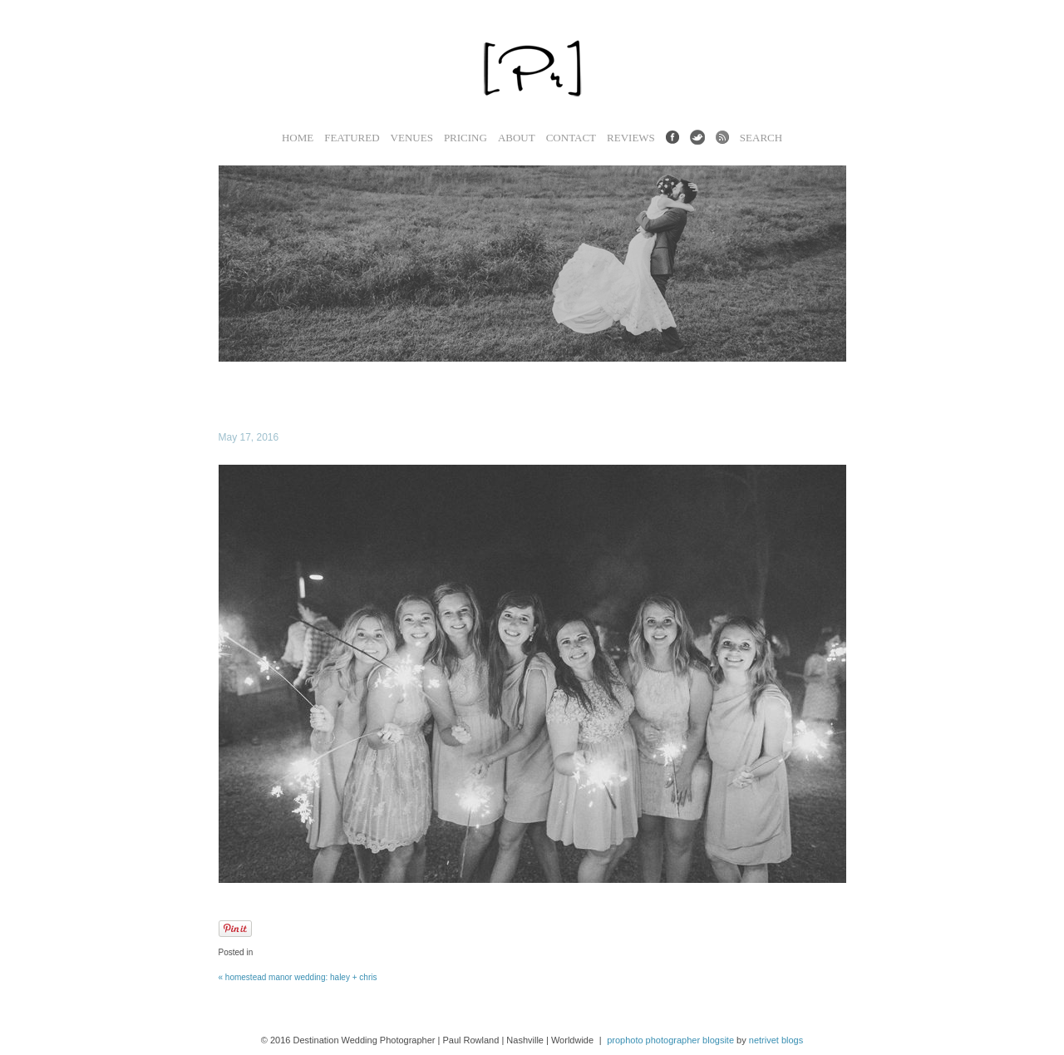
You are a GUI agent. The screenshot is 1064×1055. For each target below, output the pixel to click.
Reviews (631, 137)
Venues (412, 137)
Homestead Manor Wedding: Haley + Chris (298, 977)
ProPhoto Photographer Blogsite (670, 1040)
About (516, 137)
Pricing (465, 137)
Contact (571, 137)
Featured (351, 137)
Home (297, 137)
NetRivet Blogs (776, 1040)
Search (761, 137)
